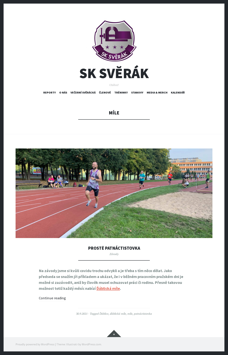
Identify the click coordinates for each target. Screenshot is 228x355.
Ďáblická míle (108, 288)
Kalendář (178, 92)
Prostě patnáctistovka (114, 248)
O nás (63, 92)
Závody (114, 254)
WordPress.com (91, 344)
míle (129, 314)
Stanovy (137, 92)
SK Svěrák (114, 73)
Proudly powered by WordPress (35, 344)
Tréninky (121, 92)
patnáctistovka (143, 314)
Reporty (49, 92)
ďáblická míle (118, 314)
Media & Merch (157, 92)
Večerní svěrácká (83, 92)
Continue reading (53, 297)
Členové (105, 92)
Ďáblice (104, 314)
